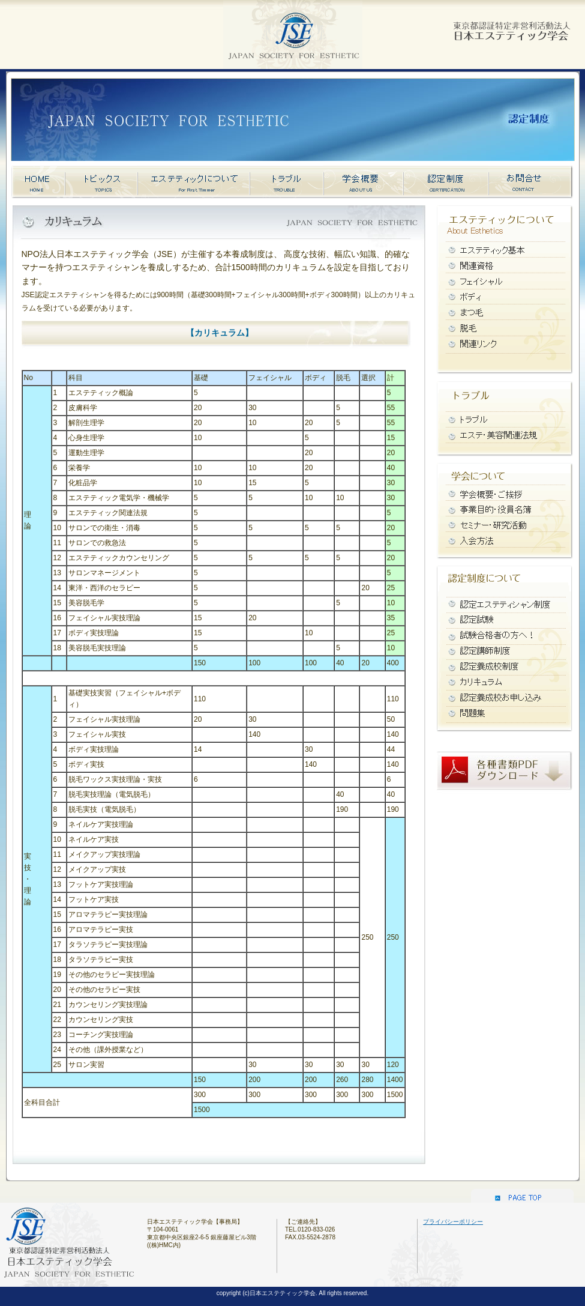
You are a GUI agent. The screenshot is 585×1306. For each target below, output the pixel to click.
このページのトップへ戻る (522, 1193)
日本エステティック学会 (510, 27)
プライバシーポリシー (453, 1221)
